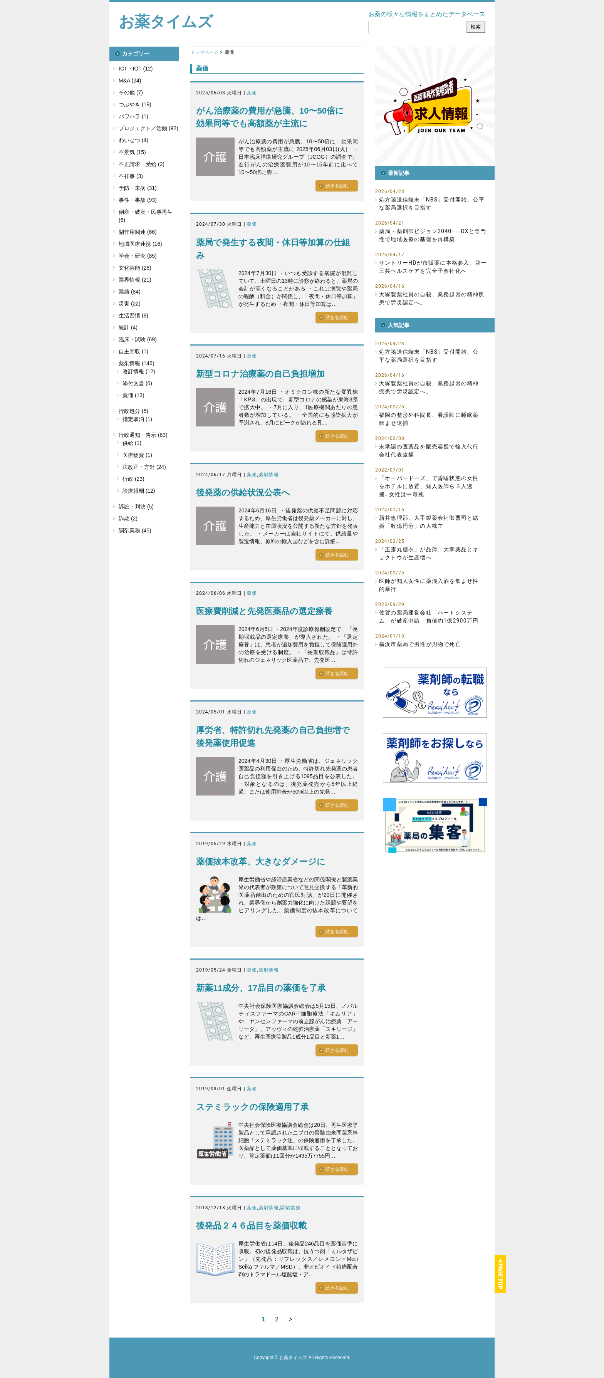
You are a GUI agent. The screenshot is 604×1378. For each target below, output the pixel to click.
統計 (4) (128, 327)
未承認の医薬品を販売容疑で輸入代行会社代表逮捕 (428, 450)
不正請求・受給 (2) (141, 164)
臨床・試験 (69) (138, 339)
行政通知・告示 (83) (143, 435)
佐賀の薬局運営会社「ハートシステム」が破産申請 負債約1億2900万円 (428, 616)
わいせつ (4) (133, 140)
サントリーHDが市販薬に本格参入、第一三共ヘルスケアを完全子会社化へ (433, 267)
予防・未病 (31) (138, 188)
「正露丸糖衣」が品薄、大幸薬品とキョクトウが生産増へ (428, 553)
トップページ (204, 52)
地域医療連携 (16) (140, 244)
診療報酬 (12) (138, 491)
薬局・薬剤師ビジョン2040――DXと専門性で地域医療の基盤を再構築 (432, 235)
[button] (435, 106)
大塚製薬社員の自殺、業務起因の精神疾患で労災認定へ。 (432, 298)
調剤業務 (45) (135, 530)
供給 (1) (131, 443)
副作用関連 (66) (138, 232)
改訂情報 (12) (138, 371)
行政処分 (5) (133, 411)
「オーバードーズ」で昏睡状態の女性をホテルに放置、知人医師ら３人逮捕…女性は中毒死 (428, 486)
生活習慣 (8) (133, 315)
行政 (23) (133, 479)
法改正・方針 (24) (144, 467)
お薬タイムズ (166, 21)
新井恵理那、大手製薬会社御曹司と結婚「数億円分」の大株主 (428, 522)
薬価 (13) (133, 395)
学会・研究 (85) (138, 256)
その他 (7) (131, 92)
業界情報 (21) (135, 280)
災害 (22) (130, 303)
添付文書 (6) (137, 383)
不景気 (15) (132, 152)
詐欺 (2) (128, 518)
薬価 (252, 93)
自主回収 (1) (133, 351)
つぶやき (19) (135, 104)
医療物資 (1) (137, 455)
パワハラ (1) (133, 116)
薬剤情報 (268, 474)
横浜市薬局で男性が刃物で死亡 (420, 644)
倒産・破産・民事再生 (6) (146, 216)
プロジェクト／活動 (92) (148, 128)
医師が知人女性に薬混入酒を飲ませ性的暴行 (428, 585)
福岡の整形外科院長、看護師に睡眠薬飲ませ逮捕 (428, 419)
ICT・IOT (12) (136, 68)
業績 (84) (130, 292)
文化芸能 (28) (135, 268)
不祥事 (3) (131, 176)
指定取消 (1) (137, 419)
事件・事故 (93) (138, 200)
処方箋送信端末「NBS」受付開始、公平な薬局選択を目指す (432, 203)
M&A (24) (130, 80)
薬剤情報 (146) (136, 363)
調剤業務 (290, 1207)
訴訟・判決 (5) (136, 507)
